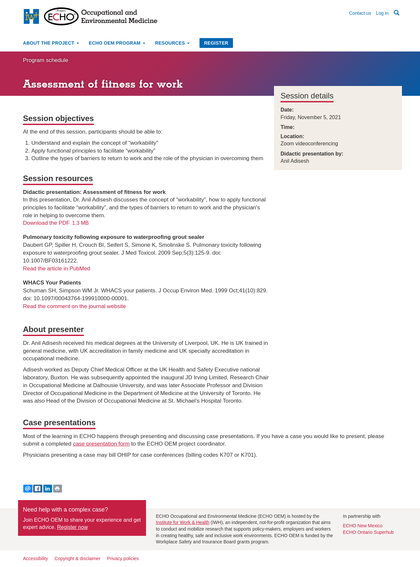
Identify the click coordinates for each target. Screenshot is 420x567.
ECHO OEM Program (117, 43)
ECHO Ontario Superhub (368, 532)
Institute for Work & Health (182, 522)
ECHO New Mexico (363, 525)
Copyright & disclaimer (77, 558)
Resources (172, 43)
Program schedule (45, 60)
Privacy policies (122, 558)
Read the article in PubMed (56, 268)
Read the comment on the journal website (74, 306)
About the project (51, 43)
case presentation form (101, 444)
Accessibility (35, 558)
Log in (382, 13)
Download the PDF (46, 223)
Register (216, 43)
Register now (72, 527)
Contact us (360, 13)
